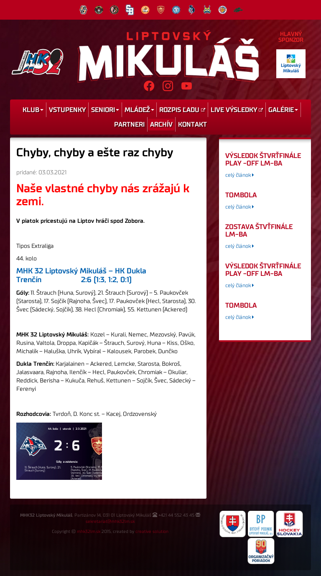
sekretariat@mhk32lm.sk (110, 522)
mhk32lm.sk (88, 532)
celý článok (239, 175)
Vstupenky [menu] (67, 110)
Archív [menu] (161, 124)
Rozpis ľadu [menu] (182, 110)
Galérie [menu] (283, 110)
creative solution (151, 532)
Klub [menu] (33, 110)
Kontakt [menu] (192, 124)
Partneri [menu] (129, 124)
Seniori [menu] (105, 110)
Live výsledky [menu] (237, 110)
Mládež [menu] (139, 110)
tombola (241, 195)
